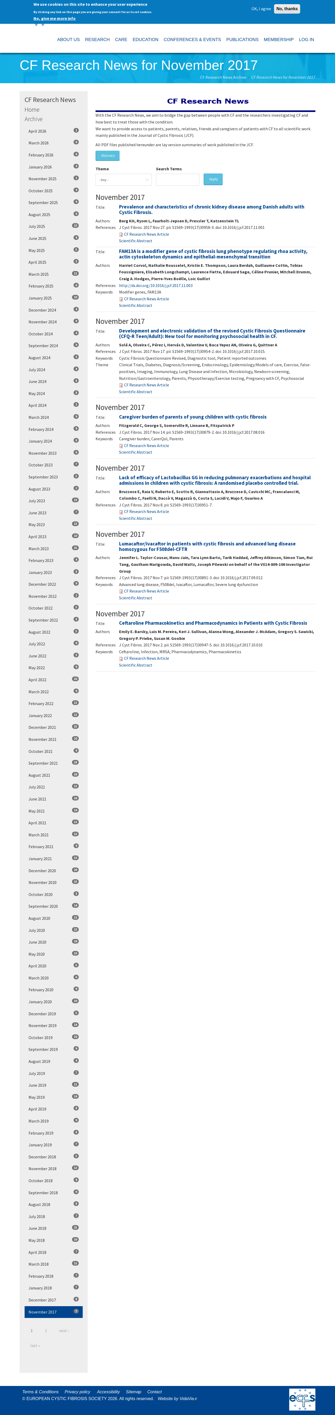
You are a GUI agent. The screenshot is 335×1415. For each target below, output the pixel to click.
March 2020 (54, 977)
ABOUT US (68, 39)
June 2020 (54, 942)
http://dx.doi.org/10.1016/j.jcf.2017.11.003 (156, 285)
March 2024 (54, 417)
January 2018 (54, 1287)
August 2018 (54, 1204)
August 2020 (54, 918)
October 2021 (54, 751)
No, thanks (287, 7)
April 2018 (54, 1252)
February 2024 (54, 429)
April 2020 (54, 965)
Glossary (108, 155)
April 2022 (54, 679)
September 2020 (54, 906)
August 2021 (54, 775)
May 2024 (54, 393)
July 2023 (54, 500)
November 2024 (54, 321)
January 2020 (54, 1001)
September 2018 (54, 1192)
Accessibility (108, 1392)
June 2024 (54, 381)
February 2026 (54, 154)
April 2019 (54, 1109)
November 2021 (54, 739)
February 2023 (54, 560)
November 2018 (54, 1168)
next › (64, 1330)
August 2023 (54, 489)
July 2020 (54, 930)
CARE (121, 39)
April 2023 (54, 536)
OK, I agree (261, 7)
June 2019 (54, 1085)
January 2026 (54, 167)
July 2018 (54, 1216)
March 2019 (54, 1121)
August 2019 (54, 1061)
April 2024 (54, 405)
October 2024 (54, 333)
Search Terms (169, 168)
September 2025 (54, 202)
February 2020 (54, 989)
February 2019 (54, 1133)
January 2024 (54, 441)
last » (35, 1345)
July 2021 (54, 787)
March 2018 (54, 1264)
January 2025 (54, 298)
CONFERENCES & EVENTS (192, 39)
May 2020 (54, 954)
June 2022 (54, 655)
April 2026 (54, 131)
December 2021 (54, 727)
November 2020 (54, 882)
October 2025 (54, 190)
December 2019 (54, 1013)
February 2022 (54, 703)
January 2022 (54, 715)
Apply (213, 179)
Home (32, 109)
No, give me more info (55, 17)
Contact (154, 1392)
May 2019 (54, 1097)
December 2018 (54, 1156)
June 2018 (54, 1228)
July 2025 (54, 226)
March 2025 (54, 274)
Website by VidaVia (179, 1398)
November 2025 (54, 178)
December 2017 (54, 1300)
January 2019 (54, 1144)
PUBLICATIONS (242, 39)
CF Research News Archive (223, 77)
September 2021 (54, 763)
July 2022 (54, 643)
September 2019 (54, 1049)
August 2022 (54, 632)
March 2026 (54, 142)
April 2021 (54, 822)
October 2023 (54, 464)
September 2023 (54, 477)
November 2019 (54, 1025)
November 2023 (54, 453)
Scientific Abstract (135, 240)
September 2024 (54, 345)
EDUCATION (146, 39)
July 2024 (54, 369)
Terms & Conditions (40, 1392)
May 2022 (54, 667)
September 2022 (54, 620)
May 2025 (54, 250)
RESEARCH (97, 39)
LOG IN (306, 39)
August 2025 (54, 214)
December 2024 (54, 310)
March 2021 (54, 834)
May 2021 (54, 811)
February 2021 (54, 846)
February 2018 (54, 1276)
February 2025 (54, 286)
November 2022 (54, 596)
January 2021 (54, 858)
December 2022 (54, 584)
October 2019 (54, 1037)
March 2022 (54, 691)
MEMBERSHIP (279, 39)
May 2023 (54, 524)
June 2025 (54, 238)
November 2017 (54, 1312)
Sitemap (133, 1392)
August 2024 (54, 357)
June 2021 (54, 799)
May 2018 (54, 1240)
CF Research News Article (146, 234)
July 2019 (54, 1073)
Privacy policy (77, 1392)
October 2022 (54, 608)
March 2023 (54, 548)
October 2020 (54, 894)
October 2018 (54, 1180)
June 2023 (54, 512)
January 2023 (54, 572)
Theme (102, 168)
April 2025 (54, 262)
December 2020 (54, 870)
